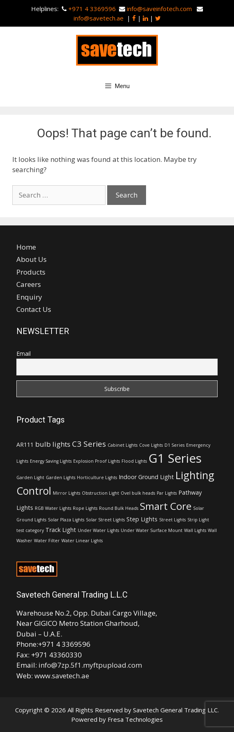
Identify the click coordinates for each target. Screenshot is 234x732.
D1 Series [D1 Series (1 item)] (174, 445)
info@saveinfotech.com (159, 9)
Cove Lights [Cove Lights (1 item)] (151, 445)
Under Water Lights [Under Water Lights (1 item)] (98, 530)
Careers (28, 284)
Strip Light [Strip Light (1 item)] (198, 520)
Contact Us (33, 309)
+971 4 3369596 (92, 9)
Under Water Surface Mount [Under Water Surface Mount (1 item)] (151, 530)
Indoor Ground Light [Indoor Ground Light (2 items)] (146, 477)
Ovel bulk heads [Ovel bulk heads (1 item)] (138, 493)
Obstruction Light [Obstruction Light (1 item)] (100, 493)
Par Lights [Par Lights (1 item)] (167, 493)
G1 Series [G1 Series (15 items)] (175, 458)
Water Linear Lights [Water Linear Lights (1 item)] (82, 540)
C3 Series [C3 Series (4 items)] (89, 444)
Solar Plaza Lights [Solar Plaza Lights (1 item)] (66, 520)
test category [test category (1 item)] (30, 530)
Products (30, 272)
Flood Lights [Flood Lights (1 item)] (134, 461)
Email (23, 353)
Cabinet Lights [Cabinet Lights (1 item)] (122, 445)
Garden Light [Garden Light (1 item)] (30, 477)
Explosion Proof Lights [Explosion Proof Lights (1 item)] (96, 461)
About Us (31, 259)
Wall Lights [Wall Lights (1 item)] (195, 530)
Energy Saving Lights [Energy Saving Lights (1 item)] (51, 461)
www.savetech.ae (61, 675)
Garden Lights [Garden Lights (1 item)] (60, 477)
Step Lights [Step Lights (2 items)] (142, 519)
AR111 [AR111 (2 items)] (25, 444)
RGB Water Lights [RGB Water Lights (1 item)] (53, 508)
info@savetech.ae (99, 18)
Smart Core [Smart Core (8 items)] (165, 506)
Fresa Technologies (135, 719)
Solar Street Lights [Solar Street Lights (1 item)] (105, 520)
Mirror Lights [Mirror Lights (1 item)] (66, 493)
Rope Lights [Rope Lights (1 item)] (85, 508)
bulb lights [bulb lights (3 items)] (52, 444)
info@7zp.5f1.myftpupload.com (90, 665)
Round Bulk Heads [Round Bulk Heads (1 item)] (118, 508)
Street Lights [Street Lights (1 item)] (172, 520)
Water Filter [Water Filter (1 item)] (47, 540)
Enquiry (29, 297)
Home (26, 247)
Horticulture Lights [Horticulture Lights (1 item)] (97, 477)
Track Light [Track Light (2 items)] (60, 530)
